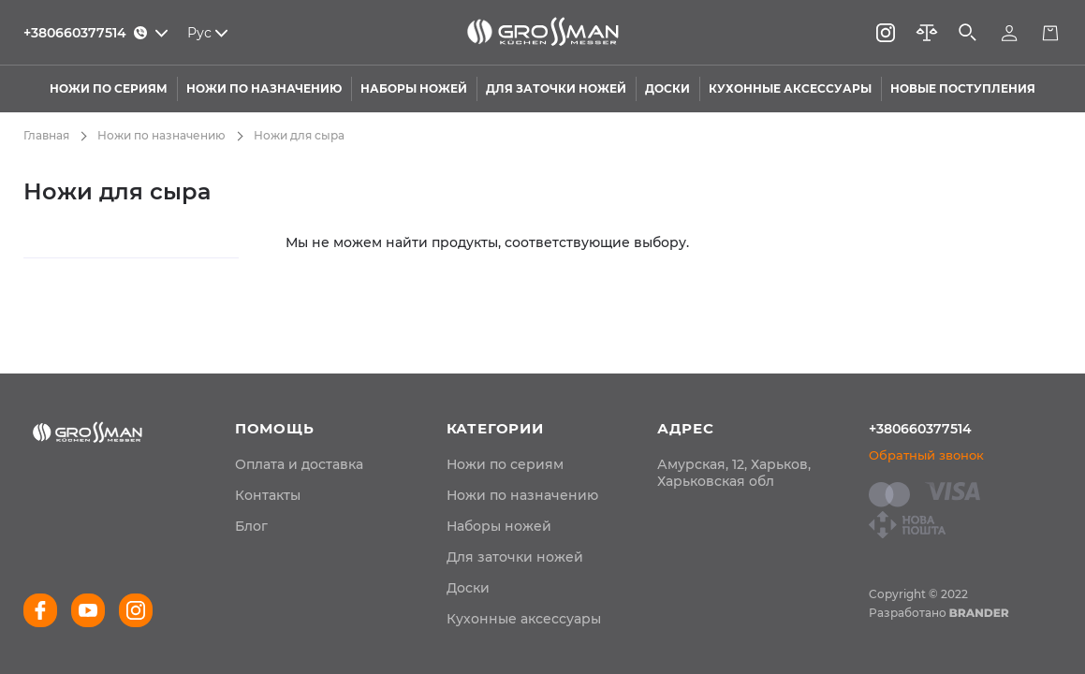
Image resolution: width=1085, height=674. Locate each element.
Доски (468, 587)
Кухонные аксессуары (524, 618)
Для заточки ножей (515, 557)
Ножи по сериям (505, 464)
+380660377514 (920, 428)
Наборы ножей (499, 526)
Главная (46, 135)
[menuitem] (299, 464)
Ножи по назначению (161, 135)
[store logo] (542, 32)
